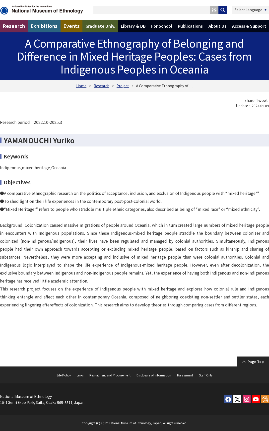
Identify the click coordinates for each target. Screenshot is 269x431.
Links (80, 375)
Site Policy (64, 375)
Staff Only (205, 375)
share (250, 100)
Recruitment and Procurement (110, 375)
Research (101, 85)
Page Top (256, 361)
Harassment (185, 375)
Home (81, 85)
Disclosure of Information (153, 375)
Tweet (262, 100)
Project (123, 85)
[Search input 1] (152, 9)
